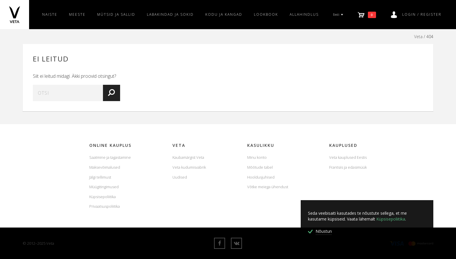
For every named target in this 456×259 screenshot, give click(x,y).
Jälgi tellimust (100, 177)
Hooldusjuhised (261, 177)
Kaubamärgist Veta (188, 157)
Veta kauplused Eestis (348, 157)
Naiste (49, 14)
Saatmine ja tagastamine (110, 157)
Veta (418, 36)
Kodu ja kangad (223, 14)
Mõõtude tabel (260, 167)
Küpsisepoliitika (102, 196)
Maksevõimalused (104, 167)
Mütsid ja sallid (116, 14)
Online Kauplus (110, 145)
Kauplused (343, 145)
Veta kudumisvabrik (189, 167)
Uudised (179, 177)
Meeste (77, 14)
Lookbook (266, 14)
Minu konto (257, 157)
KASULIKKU (260, 145)
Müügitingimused (104, 186)
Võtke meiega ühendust (267, 186)
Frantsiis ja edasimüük (348, 167)
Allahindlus (304, 14)
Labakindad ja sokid (170, 14)
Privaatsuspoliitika (104, 206)
